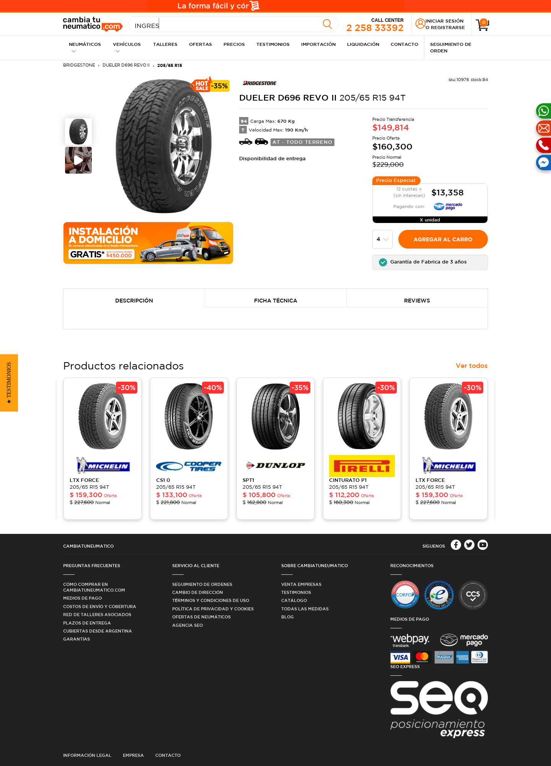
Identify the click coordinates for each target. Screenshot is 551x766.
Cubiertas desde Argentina (97, 630)
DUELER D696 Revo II (126, 65)
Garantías (76, 638)
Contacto (404, 44)
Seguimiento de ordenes (202, 584)
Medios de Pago (82, 597)
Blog (287, 616)
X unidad (430, 219)
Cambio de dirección (197, 592)
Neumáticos (85, 47)
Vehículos (127, 47)
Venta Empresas (301, 584)
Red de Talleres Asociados (97, 614)
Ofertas (200, 44)
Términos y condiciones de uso (210, 600)
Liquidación (363, 44)
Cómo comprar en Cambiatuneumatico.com (94, 587)
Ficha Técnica (275, 301)
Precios (234, 44)
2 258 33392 (375, 24)
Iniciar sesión (444, 20)
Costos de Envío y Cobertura (99, 606)
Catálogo (294, 600)
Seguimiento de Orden (450, 47)
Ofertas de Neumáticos (201, 616)
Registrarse (448, 27)
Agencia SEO (187, 625)
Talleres (165, 44)
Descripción (134, 301)
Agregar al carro (443, 239)
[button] (430, 262)
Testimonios (273, 44)
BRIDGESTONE (79, 65)
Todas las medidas (305, 608)
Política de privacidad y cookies (213, 608)
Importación (318, 44)
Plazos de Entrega (87, 622)
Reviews (417, 301)
